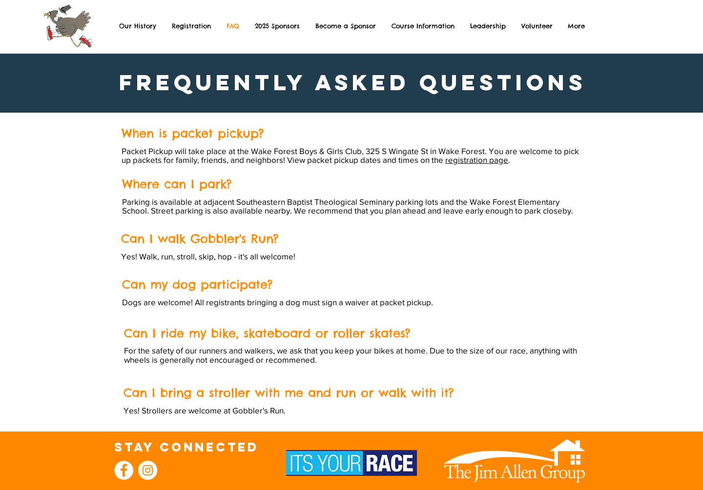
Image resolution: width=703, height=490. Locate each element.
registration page (476, 159)
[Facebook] (123, 470)
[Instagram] (147, 470)
